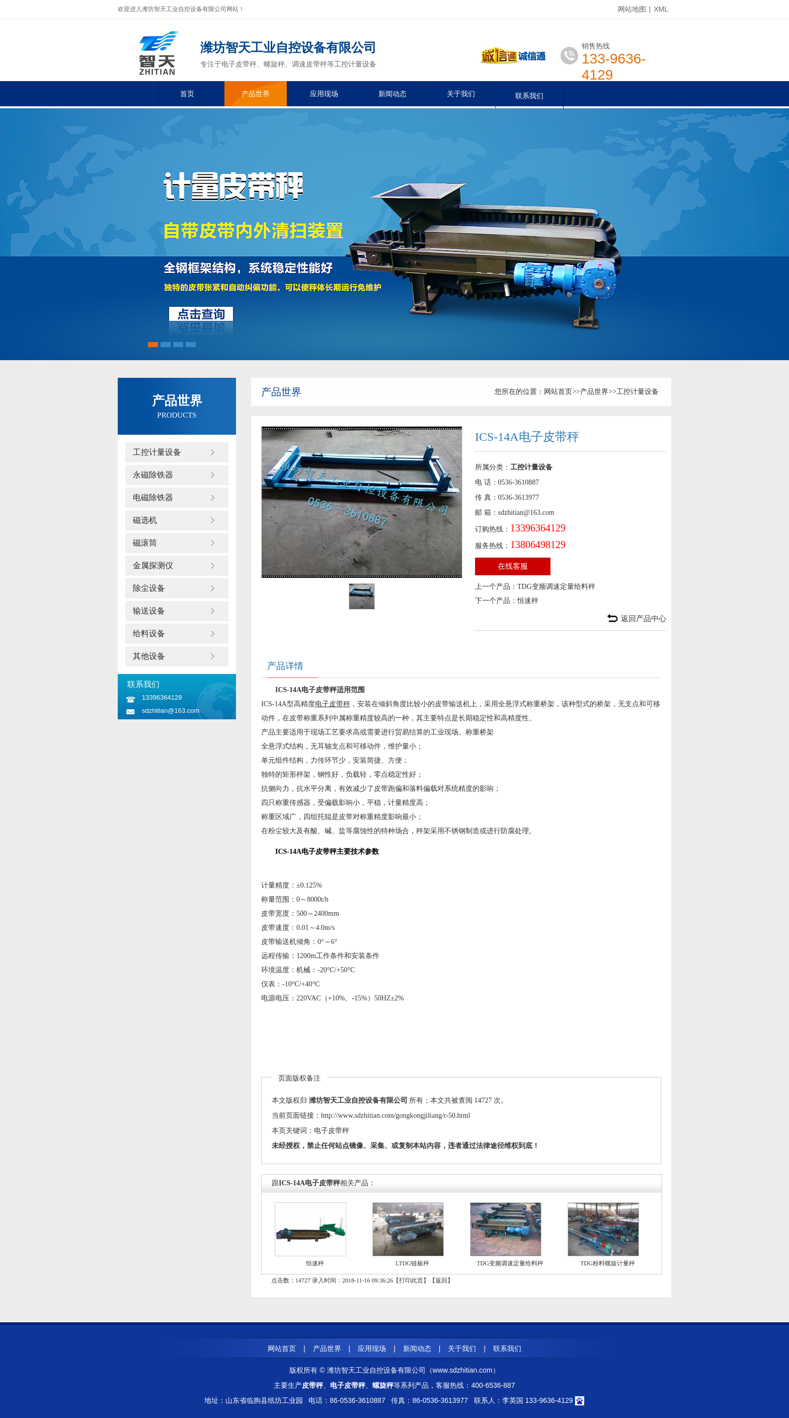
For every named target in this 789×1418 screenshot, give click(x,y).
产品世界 (256, 94)
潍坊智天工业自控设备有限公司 (358, 1100)
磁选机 (145, 520)
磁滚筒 (145, 542)
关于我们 (461, 94)
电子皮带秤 (332, 704)
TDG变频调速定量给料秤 (556, 586)
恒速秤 (527, 600)
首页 (187, 94)
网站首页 (558, 391)
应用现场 (324, 94)
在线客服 (513, 566)
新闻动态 (392, 94)
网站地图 (632, 9)
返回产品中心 (643, 619)
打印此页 (411, 1280)
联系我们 (529, 96)
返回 (441, 1280)
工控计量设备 (157, 452)
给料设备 (149, 633)
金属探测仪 (153, 565)
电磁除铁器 (153, 497)
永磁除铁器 (153, 474)
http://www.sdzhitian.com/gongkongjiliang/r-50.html (395, 1115)
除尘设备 (149, 588)
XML (661, 9)
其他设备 (149, 656)
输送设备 (149, 610)
